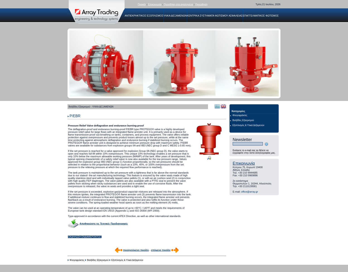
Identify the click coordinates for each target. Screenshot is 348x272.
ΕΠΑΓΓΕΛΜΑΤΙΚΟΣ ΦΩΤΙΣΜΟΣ (260, 15)
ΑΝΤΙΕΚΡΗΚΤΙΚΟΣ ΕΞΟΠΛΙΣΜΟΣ (144, 15)
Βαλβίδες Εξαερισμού (98, 260)
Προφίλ (142, 4)
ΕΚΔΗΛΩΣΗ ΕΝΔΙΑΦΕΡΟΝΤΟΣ (84, 237)
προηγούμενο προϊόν (136, 250)
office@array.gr (249, 191)
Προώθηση (201, 4)
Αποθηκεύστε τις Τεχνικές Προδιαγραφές (104, 223)
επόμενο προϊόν (161, 250)
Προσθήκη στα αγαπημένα (178, 4)
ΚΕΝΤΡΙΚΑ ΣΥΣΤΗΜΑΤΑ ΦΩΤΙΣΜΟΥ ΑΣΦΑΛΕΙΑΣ (215, 15)
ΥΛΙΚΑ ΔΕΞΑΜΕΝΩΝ (175, 15)
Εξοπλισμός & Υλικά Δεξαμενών (127, 260)
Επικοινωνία (155, 4)
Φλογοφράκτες (77, 260)
